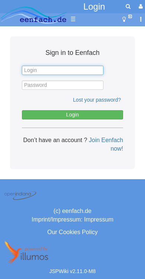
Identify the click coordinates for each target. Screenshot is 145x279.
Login (94, 6)
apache (33, 15)
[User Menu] (140, 6)
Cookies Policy (78, 232)
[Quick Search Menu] (128, 6)
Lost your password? (97, 100)
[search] (128, 6)
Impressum (98, 219)
